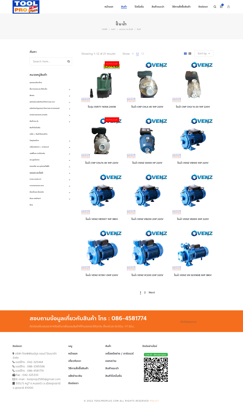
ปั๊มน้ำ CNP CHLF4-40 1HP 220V (101, 163)
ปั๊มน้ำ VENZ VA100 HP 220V (147, 163)
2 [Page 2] (145, 292)
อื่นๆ (31, 205)
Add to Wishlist (116, 66)
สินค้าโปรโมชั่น (35, 127)
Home (105, 29)
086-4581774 (35, 371)
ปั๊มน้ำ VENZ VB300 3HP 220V (193, 219)
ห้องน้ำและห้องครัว (37, 192)
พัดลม (32, 95)
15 (142, 54)
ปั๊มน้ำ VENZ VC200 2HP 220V (147, 275)
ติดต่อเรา (73, 383)
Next (152, 292)
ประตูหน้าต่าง (35, 160)
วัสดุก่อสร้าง (34, 140)
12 (137, 54)
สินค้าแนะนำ (34, 121)
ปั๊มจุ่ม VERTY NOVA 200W (102, 107)
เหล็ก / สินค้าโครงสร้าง (39, 134)
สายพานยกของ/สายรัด (38, 115)
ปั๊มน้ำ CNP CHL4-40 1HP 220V (147, 107)
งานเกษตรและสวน (37, 185)
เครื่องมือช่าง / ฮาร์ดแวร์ (39, 147)
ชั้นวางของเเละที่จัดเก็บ (38, 89)
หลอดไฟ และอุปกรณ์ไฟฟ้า (39, 166)
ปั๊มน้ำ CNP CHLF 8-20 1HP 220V (193, 107)
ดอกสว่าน (110, 361)
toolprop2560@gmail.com (44, 379)
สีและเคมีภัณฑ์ (35, 198)
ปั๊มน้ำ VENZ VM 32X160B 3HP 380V (193, 275)
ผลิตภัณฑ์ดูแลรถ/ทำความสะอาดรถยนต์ (44, 108)
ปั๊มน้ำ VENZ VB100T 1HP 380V (102, 219)
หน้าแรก (73, 353)
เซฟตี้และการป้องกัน (37, 153)
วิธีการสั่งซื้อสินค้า (78, 368)
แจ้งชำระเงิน (75, 376)
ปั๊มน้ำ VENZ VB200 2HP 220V (147, 219)
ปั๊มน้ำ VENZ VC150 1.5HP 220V (102, 275)
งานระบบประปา (35, 179)
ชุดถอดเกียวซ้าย (36, 82)
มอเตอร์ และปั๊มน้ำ (126, 29)
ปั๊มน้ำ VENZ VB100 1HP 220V (192, 163)
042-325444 (35, 362)
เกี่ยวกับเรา (74, 361)
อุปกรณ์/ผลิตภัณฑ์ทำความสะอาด (42, 102)
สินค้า (113, 29)
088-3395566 (36, 366)
